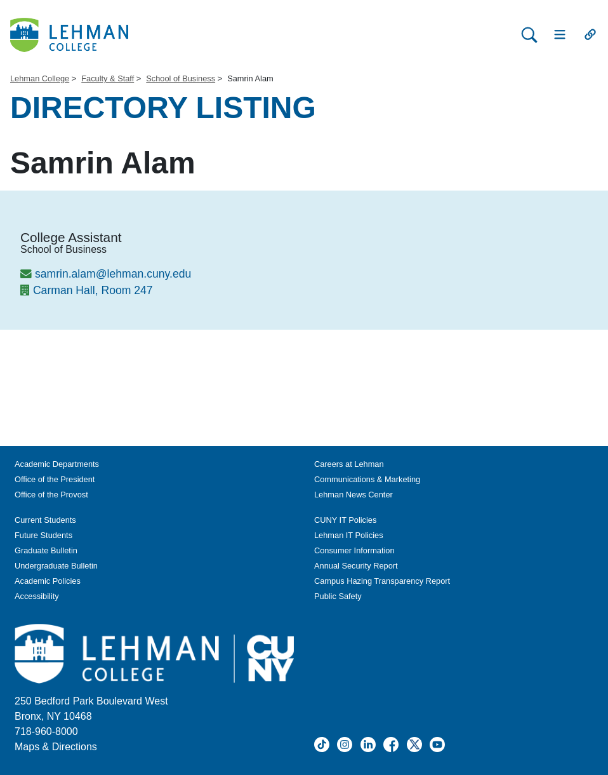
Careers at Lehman (349, 464)
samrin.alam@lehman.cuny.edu (113, 273)
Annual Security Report (356, 565)
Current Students (45, 520)
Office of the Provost (51, 494)
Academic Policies (48, 581)
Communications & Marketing (367, 479)
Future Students (43, 535)
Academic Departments (57, 464)
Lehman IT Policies (348, 535)
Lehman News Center (353, 494)
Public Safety (338, 596)
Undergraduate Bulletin (56, 565)
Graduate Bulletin (46, 550)
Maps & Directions (56, 746)
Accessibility (37, 596)
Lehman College (39, 78)
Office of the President (55, 479)
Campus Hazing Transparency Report (382, 581)
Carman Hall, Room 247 (93, 290)
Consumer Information (354, 550)
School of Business (180, 78)
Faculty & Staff (107, 78)
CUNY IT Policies (345, 520)
